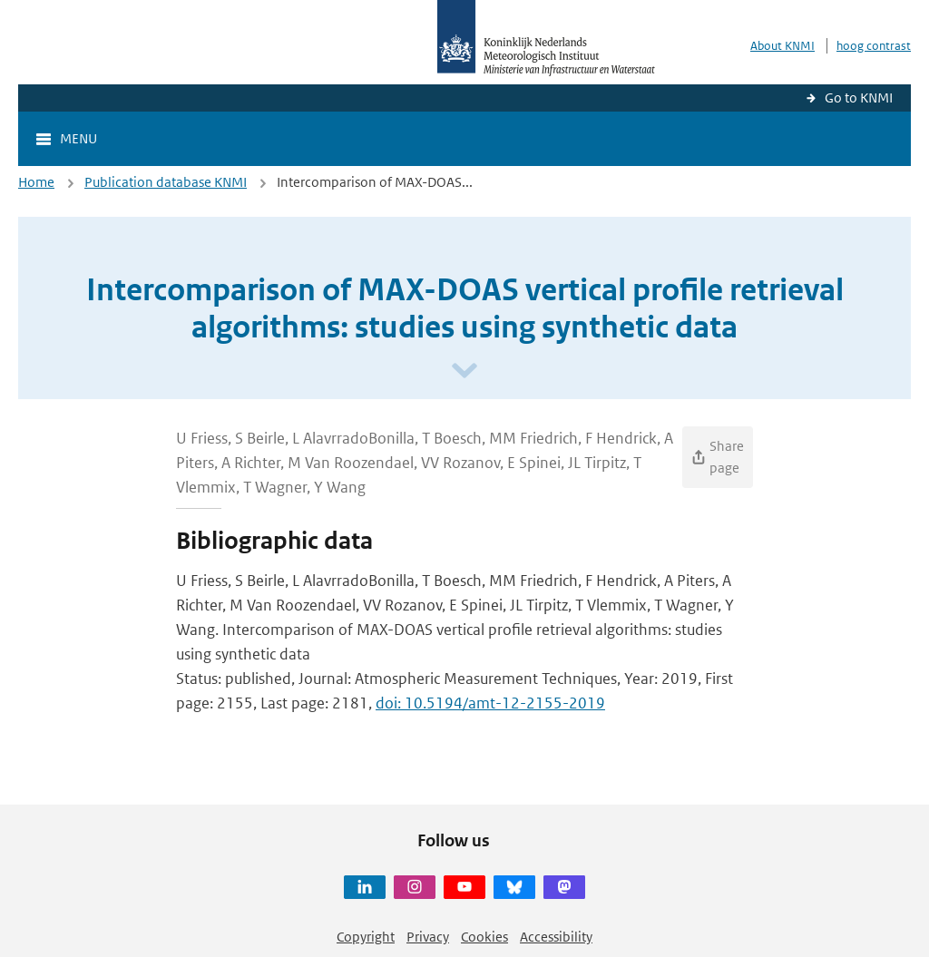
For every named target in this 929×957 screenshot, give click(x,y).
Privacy (427, 936)
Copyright (366, 936)
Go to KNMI (859, 97)
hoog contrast (873, 46)
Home (36, 181)
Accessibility (556, 936)
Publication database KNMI (165, 181)
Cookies (484, 936)
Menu (78, 138)
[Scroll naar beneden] (464, 371)
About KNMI (782, 46)
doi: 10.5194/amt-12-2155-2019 (490, 703)
